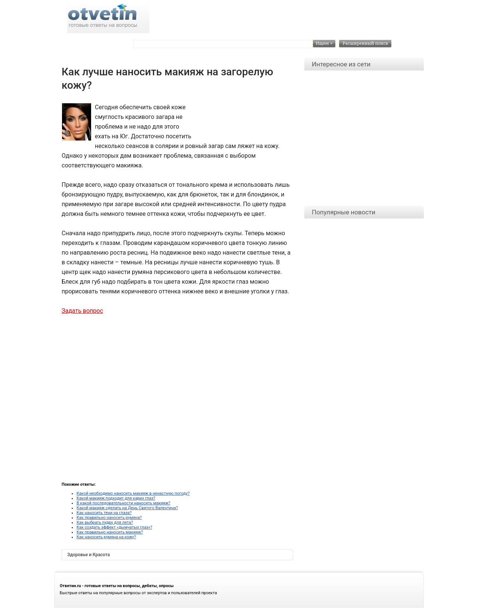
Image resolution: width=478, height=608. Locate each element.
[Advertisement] (243, 119)
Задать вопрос (82, 310)
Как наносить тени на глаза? (104, 512)
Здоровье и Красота (88, 554)
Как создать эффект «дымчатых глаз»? (114, 527)
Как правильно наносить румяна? (109, 517)
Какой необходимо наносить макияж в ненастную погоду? (133, 493)
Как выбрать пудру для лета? (105, 522)
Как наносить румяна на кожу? (106, 537)
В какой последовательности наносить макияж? (123, 503)
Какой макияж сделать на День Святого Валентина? (127, 507)
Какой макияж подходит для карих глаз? (116, 498)
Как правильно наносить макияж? (110, 532)
